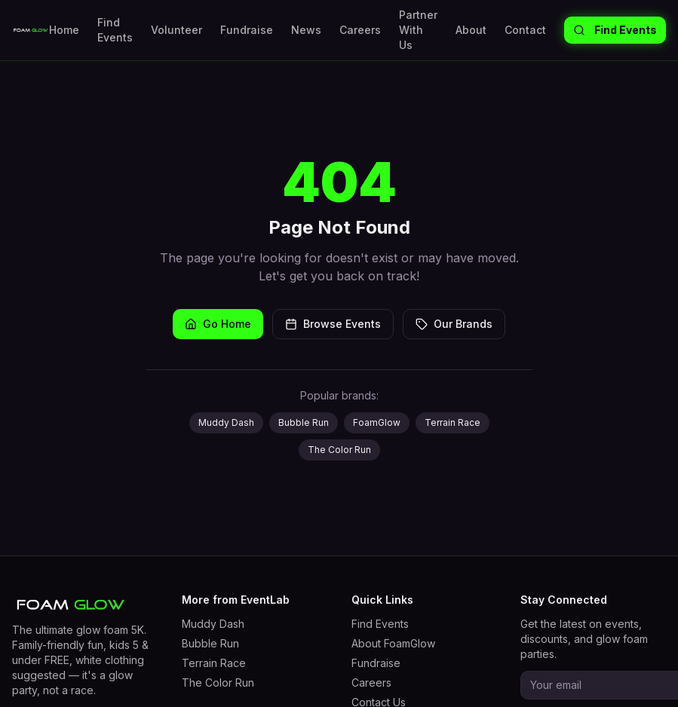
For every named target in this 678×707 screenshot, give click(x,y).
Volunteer (176, 29)
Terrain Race (452, 422)
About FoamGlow (393, 643)
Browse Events (333, 323)
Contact (525, 29)
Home (64, 29)
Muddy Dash (226, 422)
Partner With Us (418, 29)
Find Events (115, 30)
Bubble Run (303, 422)
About (471, 29)
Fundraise (246, 29)
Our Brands (454, 323)
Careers (360, 29)
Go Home (218, 323)
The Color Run (339, 449)
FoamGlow (376, 422)
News (306, 29)
